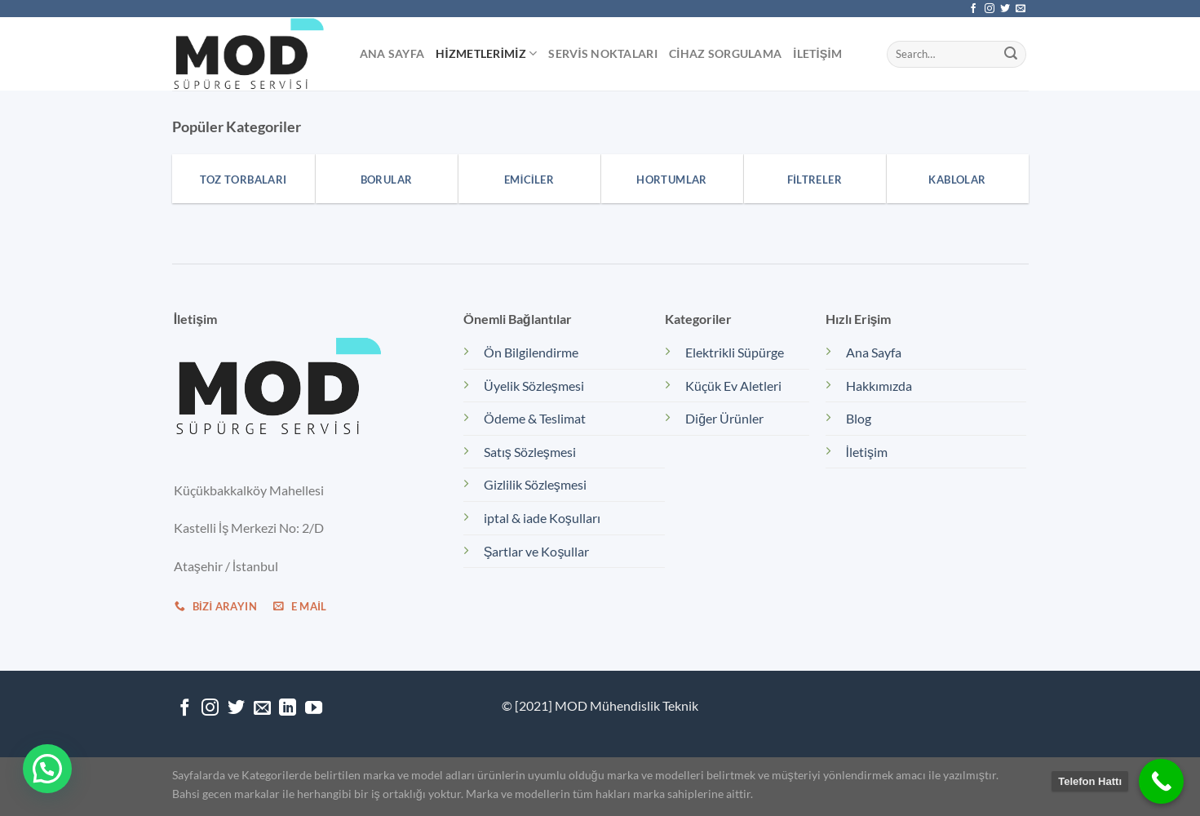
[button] (47, 768)
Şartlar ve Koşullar (537, 551)
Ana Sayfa (392, 53)
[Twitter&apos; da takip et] (1005, 9)
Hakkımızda (879, 385)
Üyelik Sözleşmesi (534, 385)
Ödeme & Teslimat (535, 418)
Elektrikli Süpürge (734, 352)
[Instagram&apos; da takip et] (989, 9)
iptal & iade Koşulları (542, 518)
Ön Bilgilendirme (531, 352)
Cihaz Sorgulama (725, 53)
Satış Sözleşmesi (530, 451)
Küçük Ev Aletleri (733, 385)
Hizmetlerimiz (486, 53)
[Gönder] (1011, 54)
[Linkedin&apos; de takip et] (287, 708)
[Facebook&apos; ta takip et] (973, 9)
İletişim (817, 53)
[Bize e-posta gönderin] (1020, 9)
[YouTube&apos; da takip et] (313, 708)
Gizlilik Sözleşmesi (535, 484)
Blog (858, 418)
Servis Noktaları (603, 53)
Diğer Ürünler (724, 418)
